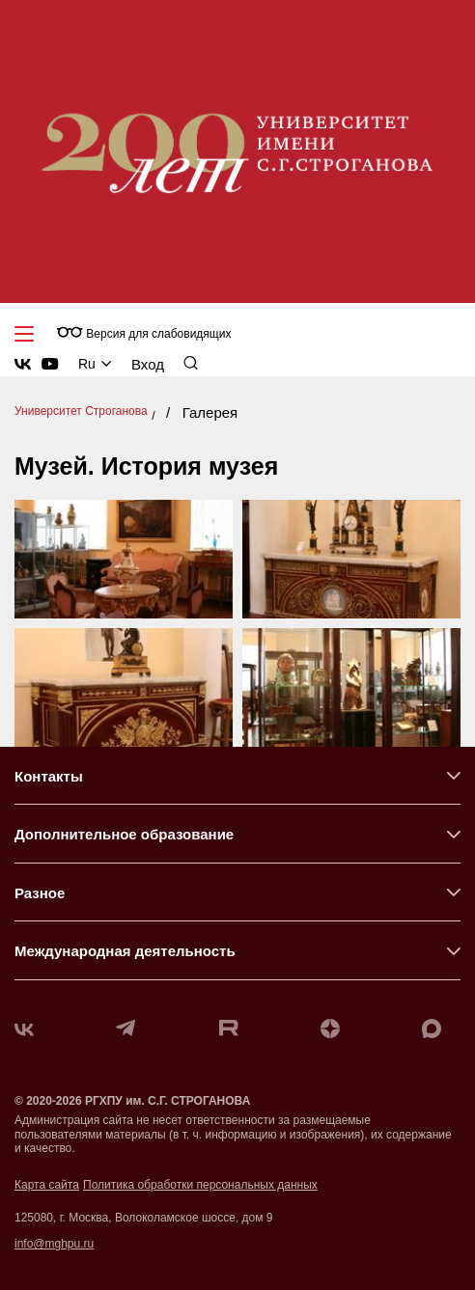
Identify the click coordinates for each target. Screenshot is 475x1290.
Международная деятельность (125, 951)
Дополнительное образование (124, 834)
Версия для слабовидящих (144, 333)
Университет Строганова (81, 411)
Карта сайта (46, 1185)
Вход (147, 364)
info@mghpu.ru (54, 1243)
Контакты (48, 776)
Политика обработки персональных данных (200, 1185)
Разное (39, 893)
